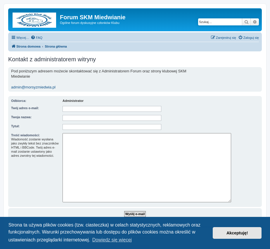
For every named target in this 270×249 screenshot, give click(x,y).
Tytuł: (15, 126)
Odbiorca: (18, 100)
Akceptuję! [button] (237, 233)
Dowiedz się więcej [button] (112, 239)
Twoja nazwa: (21, 117)
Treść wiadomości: (25, 135)
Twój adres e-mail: (25, 108)
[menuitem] (36, 37)
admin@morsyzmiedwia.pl (33, 87)
